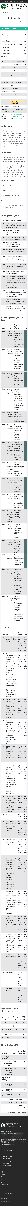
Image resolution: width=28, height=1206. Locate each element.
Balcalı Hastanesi (6, 1154)
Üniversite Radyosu (7, 1156)
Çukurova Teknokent (7, 1165)
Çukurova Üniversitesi (10, 1)
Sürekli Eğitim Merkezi (7, 1158)
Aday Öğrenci (20, 1)
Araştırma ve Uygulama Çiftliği (9, 1161)
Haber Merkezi (6, 1163)
